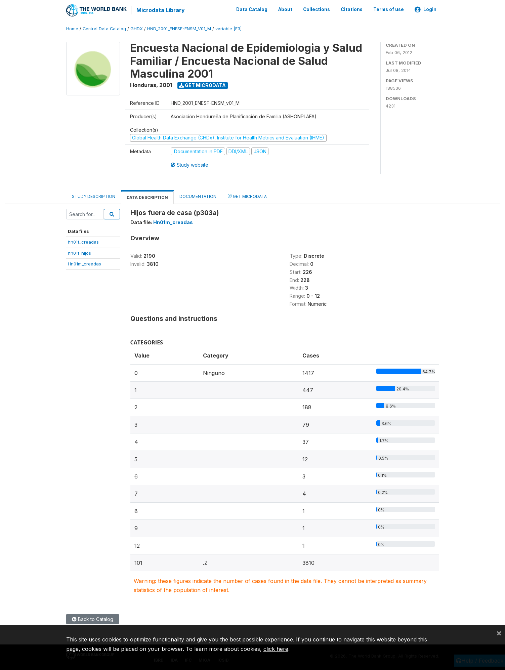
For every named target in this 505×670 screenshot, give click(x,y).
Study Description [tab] (93, 196)
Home (72, 28)
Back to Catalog (92, 619)
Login (425, 9)
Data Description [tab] (147, 197)
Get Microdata (202, 85)
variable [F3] (228, 28)
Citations (352, 9)
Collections (316, 9)
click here (275, 648)
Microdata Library (160, 10)
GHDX (136, 28)
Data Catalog (251, 9)
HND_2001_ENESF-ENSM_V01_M (179, 28)
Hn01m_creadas (84, 263)
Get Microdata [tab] (247, 196)
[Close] (499, 633)
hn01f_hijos (79, 252)
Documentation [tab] (197, 196)
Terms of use (388, 9)
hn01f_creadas (83, 241)
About (285, 9)
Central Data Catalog (104, 28)
